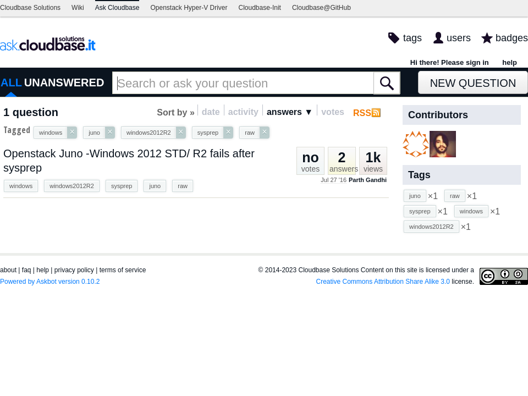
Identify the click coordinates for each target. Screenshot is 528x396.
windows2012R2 (72, 186)
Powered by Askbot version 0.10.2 (50, 281)
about (8, 270)
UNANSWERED (64, 82)
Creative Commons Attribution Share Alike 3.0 (383, 281)
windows (20, 186)
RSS (362, 113)
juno (155, 186)
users (459, 37)
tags (412, 37)
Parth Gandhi (368, 180)
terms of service (123, 270)
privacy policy (74, 270)
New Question (473, 83)
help (509, 62)
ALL (11, 82)
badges (512, 37)
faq (26, 270)
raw (183, 186)
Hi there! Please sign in (449, 62)
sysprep (122, 186)
